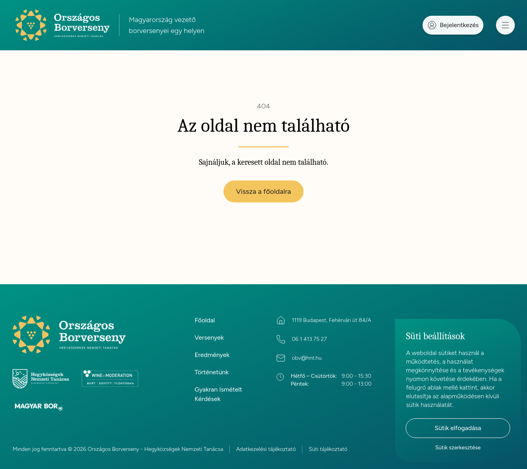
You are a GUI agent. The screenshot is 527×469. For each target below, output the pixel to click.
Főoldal (204, 320)
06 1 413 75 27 (309, 339)
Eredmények (211, 355)
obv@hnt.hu (307, 358)
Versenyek (208, 337)
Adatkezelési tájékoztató (266, 449)
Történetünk (211, 372)
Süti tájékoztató (328, 449)
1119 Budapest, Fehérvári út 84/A (331, 320)
